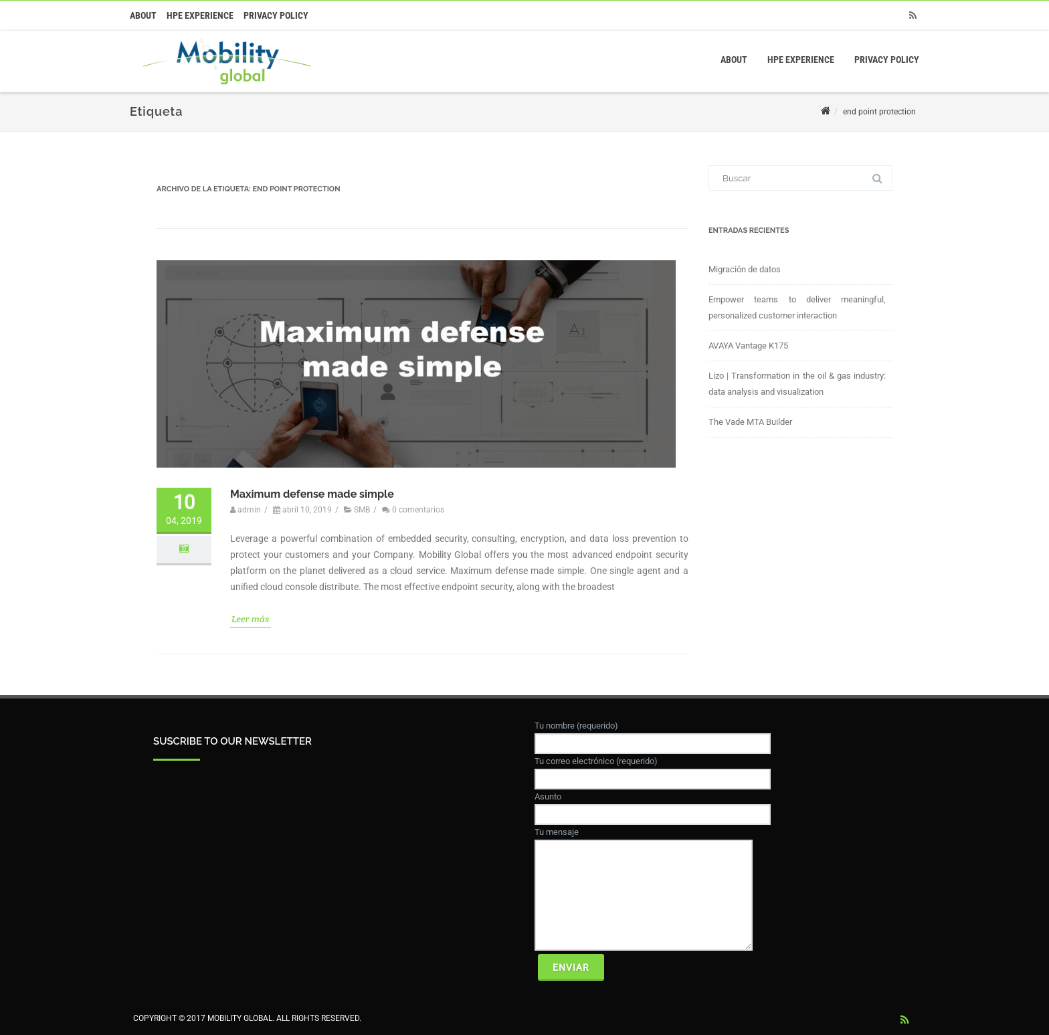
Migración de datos (744, 269)
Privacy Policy (276, 15)
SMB (362, 499)
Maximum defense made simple (312, 483)
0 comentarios (418, 499)
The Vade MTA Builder (750, 422)
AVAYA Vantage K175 (748, 346)
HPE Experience (200, 15)
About (143, 15)
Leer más (250, 608)
